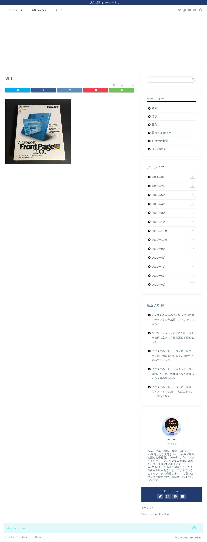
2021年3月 (173, 177)
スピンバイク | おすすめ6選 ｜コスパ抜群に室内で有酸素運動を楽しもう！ (173, 338)
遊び (154, 116)
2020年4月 (173, 204)
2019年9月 (173, 249)
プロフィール (15, 10)
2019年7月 (173, 267)
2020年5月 (173, 195)
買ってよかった (162, 133)
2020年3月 (173, 213)
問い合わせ (40, 538)
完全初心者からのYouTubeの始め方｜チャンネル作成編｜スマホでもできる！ (173, 320)
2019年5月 (173, 285)
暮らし (156, 124)
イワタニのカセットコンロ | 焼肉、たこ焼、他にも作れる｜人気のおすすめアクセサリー (173, 356)
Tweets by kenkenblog (155, 514)
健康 (154, 108)
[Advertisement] (103, 41)
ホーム (59, 10)
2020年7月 (173, 186)
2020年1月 (173, 222)
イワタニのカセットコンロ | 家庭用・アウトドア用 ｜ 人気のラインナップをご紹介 (172, 392)
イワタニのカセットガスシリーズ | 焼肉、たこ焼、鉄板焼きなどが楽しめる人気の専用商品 (173, 374)
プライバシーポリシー (18, 538)
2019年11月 (173, 231)
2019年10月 (173, 240)
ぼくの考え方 (160, 149)
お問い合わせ (39, 10)
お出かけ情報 (160, 141)
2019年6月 (173, 276)
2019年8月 (173, 258)
